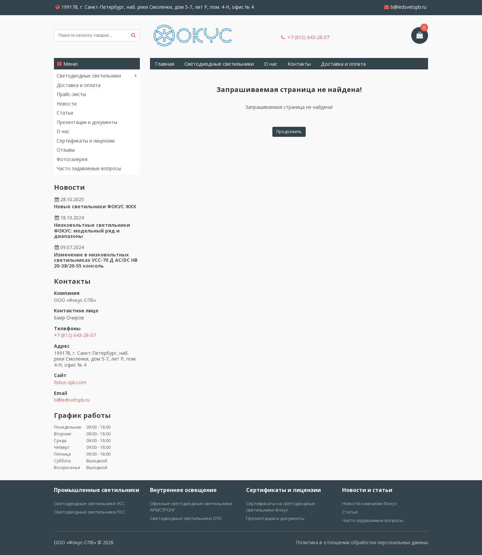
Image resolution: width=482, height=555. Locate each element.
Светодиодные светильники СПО (186, 518)
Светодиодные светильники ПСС (89, 512)
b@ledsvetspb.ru (405, 7)
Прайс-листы (71, 94)
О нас (63, 131)
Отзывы (66, 150)
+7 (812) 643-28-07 (305, 37)
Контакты (299, 63)
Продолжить (289, 131)
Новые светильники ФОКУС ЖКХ (95, 206)
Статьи (65, 113)
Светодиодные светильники (89, 76)
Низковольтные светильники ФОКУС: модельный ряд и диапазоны (92, 231)
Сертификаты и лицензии (86, 140)
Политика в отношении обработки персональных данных (362, 542)
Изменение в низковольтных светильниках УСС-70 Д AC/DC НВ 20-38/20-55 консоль (96, 260)
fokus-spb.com (70, 382)
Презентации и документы (87, 122)
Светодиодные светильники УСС (89, 503)
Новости (67, 103)
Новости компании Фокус (369, 503)
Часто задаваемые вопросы (89, 168)
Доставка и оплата (78, 85)
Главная (164, 63)
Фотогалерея (72, 159)
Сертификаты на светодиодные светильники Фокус (280, 506)
